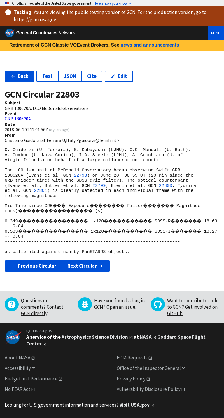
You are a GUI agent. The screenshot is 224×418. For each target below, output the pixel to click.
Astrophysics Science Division (95, 337)
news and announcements (149, 45)
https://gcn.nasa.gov (35, 19)
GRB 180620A (18, 119)
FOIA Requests (132, 357)
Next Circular (85, 266)
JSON (70, 76)
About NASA (17, 357)
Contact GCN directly (42, 310)
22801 (40, 191)
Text (47, 76)
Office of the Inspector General (149, 368)
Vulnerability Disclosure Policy (149, 389)
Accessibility (18, 368)
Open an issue (120, 307)
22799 (99, 186)
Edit (119, 76)
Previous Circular (33, 266)
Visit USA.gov (135, 405)
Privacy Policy (131, 378)
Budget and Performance (31, 378)
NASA (146, 337)
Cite (92, 76)
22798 (80, 175)
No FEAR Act (17, 389)
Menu (215, 33)
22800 (165, 186)
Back (19, 76)
